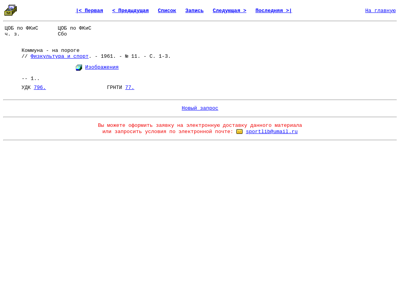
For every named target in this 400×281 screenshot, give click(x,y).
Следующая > (229, 11)
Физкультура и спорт (60, 56)
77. (129, 88)
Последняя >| (273, 11)
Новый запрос (200, 108)
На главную (380, 11)
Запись (195, 11)
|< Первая (89, 11)
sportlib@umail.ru (272, 132)
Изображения (102, 67)
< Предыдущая (130, 11)
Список (167, 11)
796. (40, 88)
